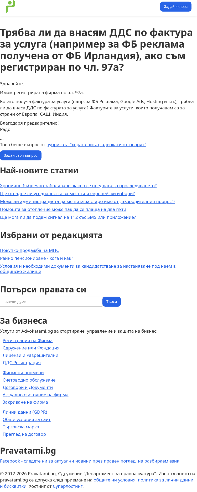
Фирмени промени (23, 372)
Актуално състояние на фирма (36, 395)
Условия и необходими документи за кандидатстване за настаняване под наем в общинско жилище (88, 268)
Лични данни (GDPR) (25, 412)
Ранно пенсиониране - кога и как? (36, 258)
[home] (9, 6)
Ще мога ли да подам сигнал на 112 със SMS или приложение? (68, 217)
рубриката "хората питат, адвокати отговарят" (96, 144)
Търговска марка (21, 427)
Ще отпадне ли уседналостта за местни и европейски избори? (67, 193)
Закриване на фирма (25, 402)
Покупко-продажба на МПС (29, 250)
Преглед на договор (24, 434)
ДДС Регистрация (22, 362)
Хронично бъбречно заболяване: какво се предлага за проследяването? (78, 185)
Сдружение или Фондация (31, 348)
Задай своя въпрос (21, 155)
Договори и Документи (28, 387)
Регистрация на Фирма (28, 340)
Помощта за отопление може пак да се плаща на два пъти (63, 209)
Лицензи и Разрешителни (30, 355)
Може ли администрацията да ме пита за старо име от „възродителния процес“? (87, 201)
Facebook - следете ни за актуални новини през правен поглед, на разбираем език (89, 461)
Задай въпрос (176, 6)
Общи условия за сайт (27, 419)
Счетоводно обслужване (29, 380)
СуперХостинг (67, 486)
